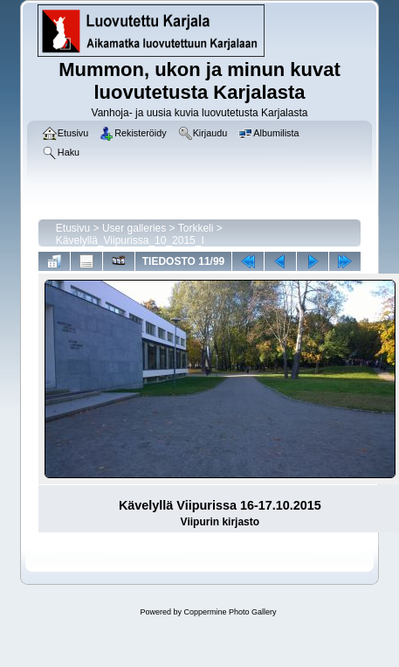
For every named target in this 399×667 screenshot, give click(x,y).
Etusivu (73, 228)
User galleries (134, 228)
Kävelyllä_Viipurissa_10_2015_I (130, 240)
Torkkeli (196, 228)
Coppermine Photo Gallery (229, 612)
